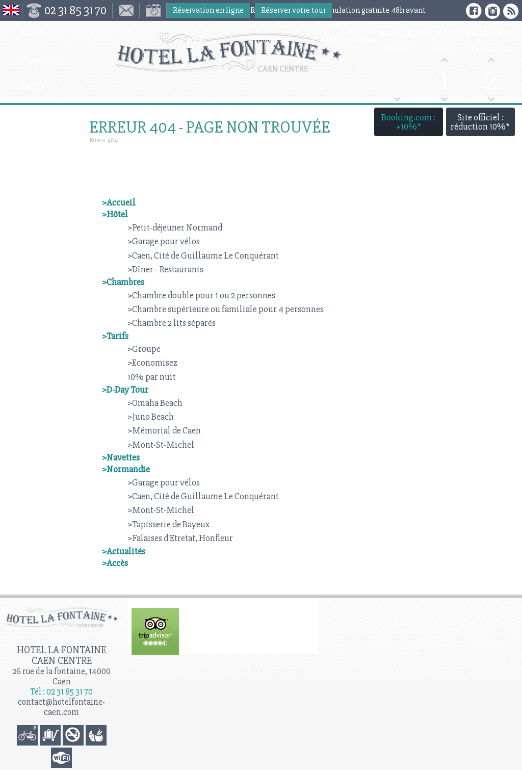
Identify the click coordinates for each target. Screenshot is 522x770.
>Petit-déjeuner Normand (174, 227)
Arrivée (397, 49)
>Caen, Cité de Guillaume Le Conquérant (203, 255)
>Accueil (119, 202)
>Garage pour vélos (163, 241)
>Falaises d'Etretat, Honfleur (180, 538)
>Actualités (123, 551)
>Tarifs (115, 336)
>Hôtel (115, 214)
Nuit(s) (443, 49)
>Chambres (123, 282)
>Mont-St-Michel (160, 444)
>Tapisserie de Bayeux (168, 524)
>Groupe (144, 348)
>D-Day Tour (125, 389)
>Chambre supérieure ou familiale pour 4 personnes (225, 309)
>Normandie (126, 469)
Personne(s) (490, 49)
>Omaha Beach (154, 402)
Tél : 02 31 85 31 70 (61, 691)
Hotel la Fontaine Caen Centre (61, 655)
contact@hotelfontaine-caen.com (61, 707)
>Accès (115, 563)
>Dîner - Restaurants (165, 269)
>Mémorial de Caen (164, 430)
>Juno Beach (150, 416)
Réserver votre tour (293, 10)
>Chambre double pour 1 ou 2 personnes (201, 295)
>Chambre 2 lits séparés (171, 322)
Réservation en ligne (208, 10)
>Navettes (121, 457)
